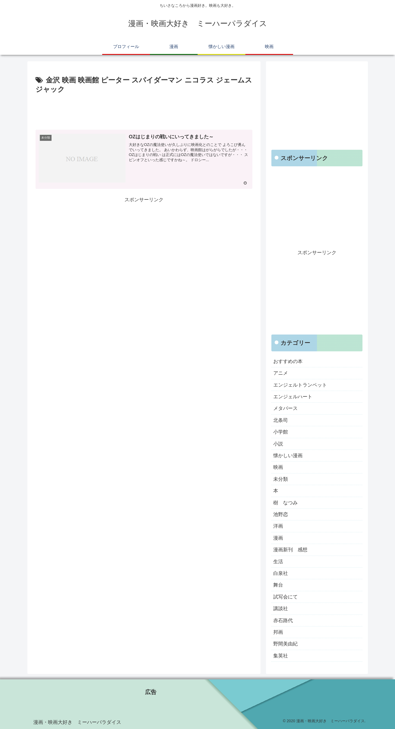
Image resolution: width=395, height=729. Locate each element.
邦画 (278, 632)
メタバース (285, 408)
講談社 (280, 608)
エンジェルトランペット (300, 385)
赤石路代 (283, 620)
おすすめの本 (288, 361)
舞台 (278, 585)
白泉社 (280, 573)
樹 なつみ (285, 502)
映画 (278, 467)
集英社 (280, 655)
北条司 (280, 420)
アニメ (280, 373)
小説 (278, 444)
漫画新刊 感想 (290, 549)
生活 (278, 561)
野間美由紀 (285, 644)
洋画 (278, 526)
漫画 (278, 538)
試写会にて (285, 597)
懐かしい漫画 (288, 455)
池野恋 (280, 514)
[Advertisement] (144, 110)
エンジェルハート (292, 396)
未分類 (280, 479)
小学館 (280, 432)
